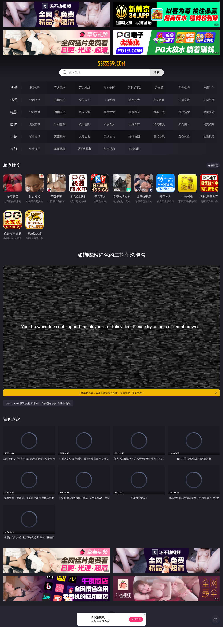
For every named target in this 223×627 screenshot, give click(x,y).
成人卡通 (84, 112)
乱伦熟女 (184, 112)
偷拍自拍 (59, 112)
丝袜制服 (159, 100)
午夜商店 (34, 149)
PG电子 (34, 87)
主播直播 (184, 100)
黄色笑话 (184, 136)
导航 (13, 148)
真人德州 (59, 87)
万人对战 (84, 87)
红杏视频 (109, 149)
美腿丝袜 (134, 124)
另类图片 (208, 124)
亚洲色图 (59, 124)
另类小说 (159, 136)
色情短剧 (134, 149)
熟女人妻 (134, 100)
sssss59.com (111, 63)
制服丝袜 (134, 112)
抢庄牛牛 (208, 87)
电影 (13, 112)
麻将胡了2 (134, 87)
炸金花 (159, 87)
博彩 (13, 87)
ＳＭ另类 (208, 100)
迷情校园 (134, 136)
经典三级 (159, 112)
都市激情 (34, 136)
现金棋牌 (184, 87)
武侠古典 (109, 136)
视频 (13, 99)
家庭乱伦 (59, 136)
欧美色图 (84, 124)
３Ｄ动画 (109, 100)
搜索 (157, 72)
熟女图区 (184, 124)
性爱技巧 (208, 136)
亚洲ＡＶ (34, 100)
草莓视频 (59, 149)
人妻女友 (84, 136)
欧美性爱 (109, 112)
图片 (13, 124)
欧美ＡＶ (84, 100)
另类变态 (208, 112)
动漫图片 (109, 124)
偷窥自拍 (34, 124)
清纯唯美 (159, 124)
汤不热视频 (84, 149)
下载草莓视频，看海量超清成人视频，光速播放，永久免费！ (148, 393)
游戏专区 (109, 87)
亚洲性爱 (34, 112)
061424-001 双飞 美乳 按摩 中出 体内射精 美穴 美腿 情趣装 (38, 403)
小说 (13, 136)
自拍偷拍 (59, 100)
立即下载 (136, 619)
